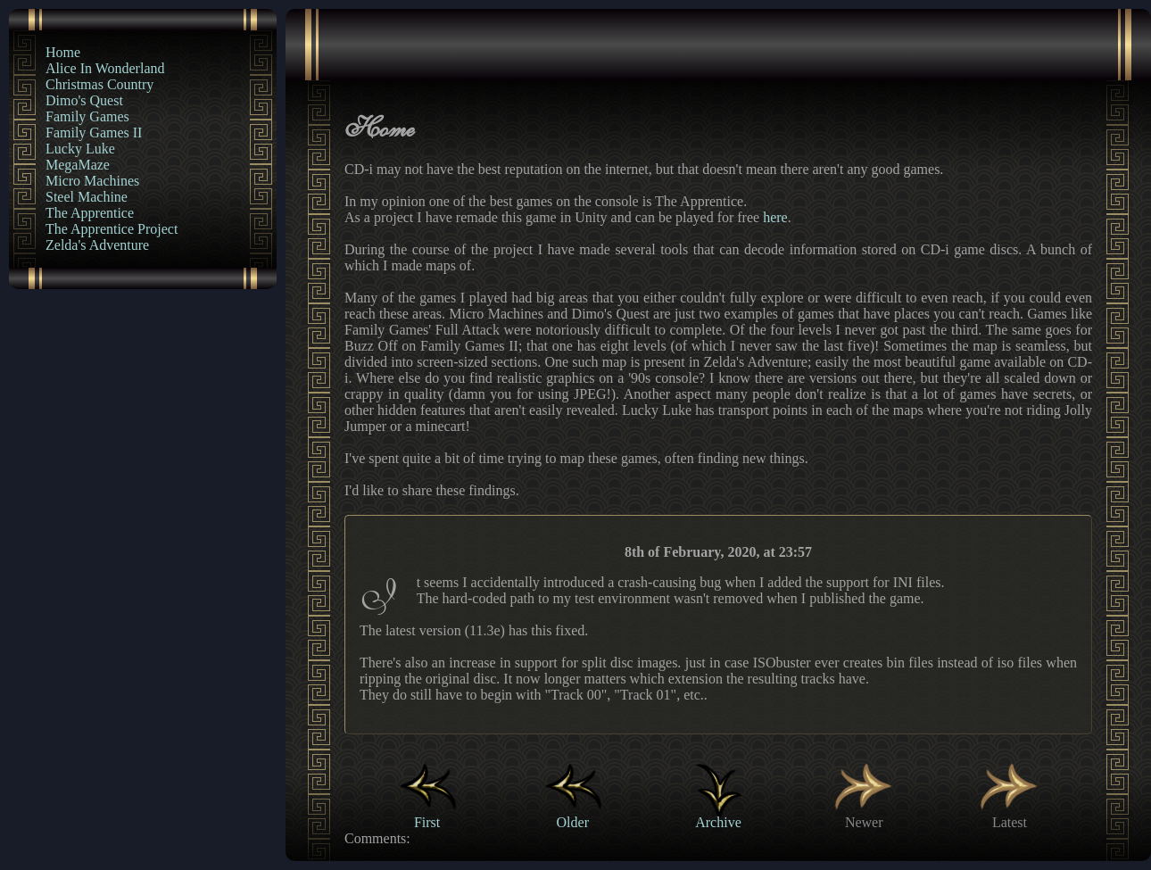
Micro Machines (92, 180)
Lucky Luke (80, 148)
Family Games (87, 116)
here (775, 217)
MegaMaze (78, 164)
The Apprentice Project (112, 228)
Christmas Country (99, 84)
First (427, 814)
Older (572, 814)
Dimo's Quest (84, 100)
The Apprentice (90, 212)
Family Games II (94, 132)
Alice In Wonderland (105, 68)
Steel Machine (87, 196)
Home (63, 52)
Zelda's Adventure (97, 245)
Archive (718, 814)
